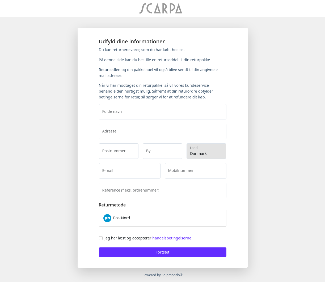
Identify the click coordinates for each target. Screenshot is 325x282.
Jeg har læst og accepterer (147, 237)
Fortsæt (163, 252)
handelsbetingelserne (171, 237)
